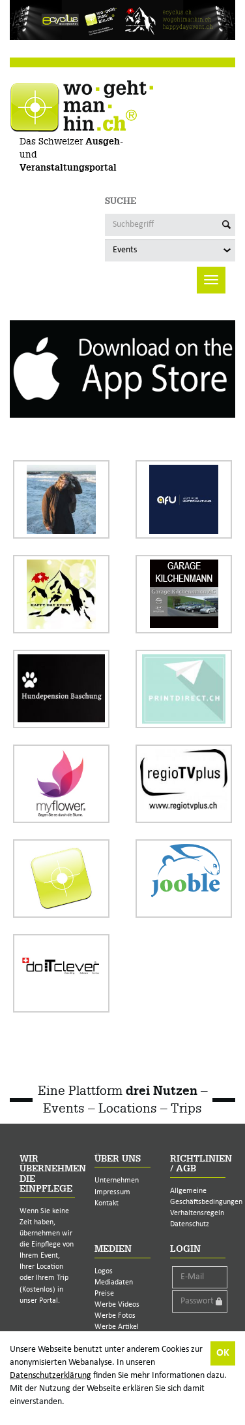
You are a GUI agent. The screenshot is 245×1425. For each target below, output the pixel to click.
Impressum (112, 1192)
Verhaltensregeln (197, 1213)
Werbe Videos (116, 1305)
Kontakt (106, 1203)
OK (222, 1353)
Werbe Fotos (115, 1316)
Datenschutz (189, 1224)
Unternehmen (116, 1181)
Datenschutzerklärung (50, 1376)
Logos (103, 1271)
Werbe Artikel (116, 1327)
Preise (104, 1294)
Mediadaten (113, 1283)
